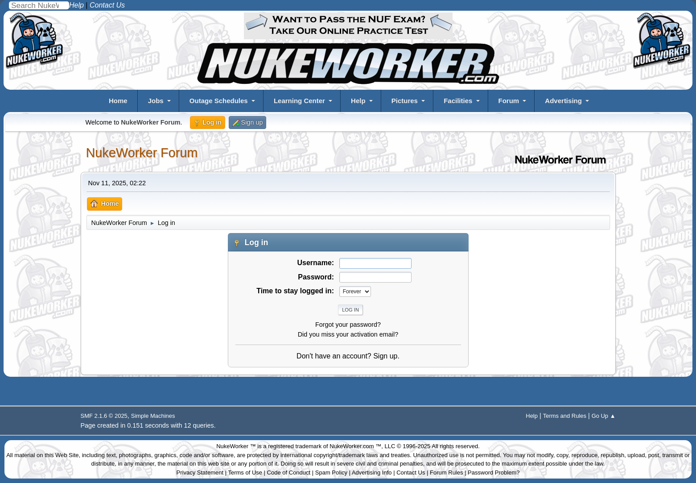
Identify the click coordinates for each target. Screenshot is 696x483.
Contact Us (410, 472)
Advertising (563, 100)
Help (358, 100)
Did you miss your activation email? (348, 334)
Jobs (156, 100)
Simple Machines (153, 415)
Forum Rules (446, 472)
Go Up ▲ (604, 415)
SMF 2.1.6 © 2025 (104, 415)
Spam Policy (331, 472)
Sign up (385, 356)
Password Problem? (493, 472)
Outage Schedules (218, 100)
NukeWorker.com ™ (355, 446)
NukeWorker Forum (142, 153)
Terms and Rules (564, 415)
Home (118, 100)
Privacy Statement (200, 472)
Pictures (404, 100)
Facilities (458, 100)
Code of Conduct (289, 472)
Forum (508, 100)
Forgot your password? (348, 324)
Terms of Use (245, 472)
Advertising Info (372, 472)
